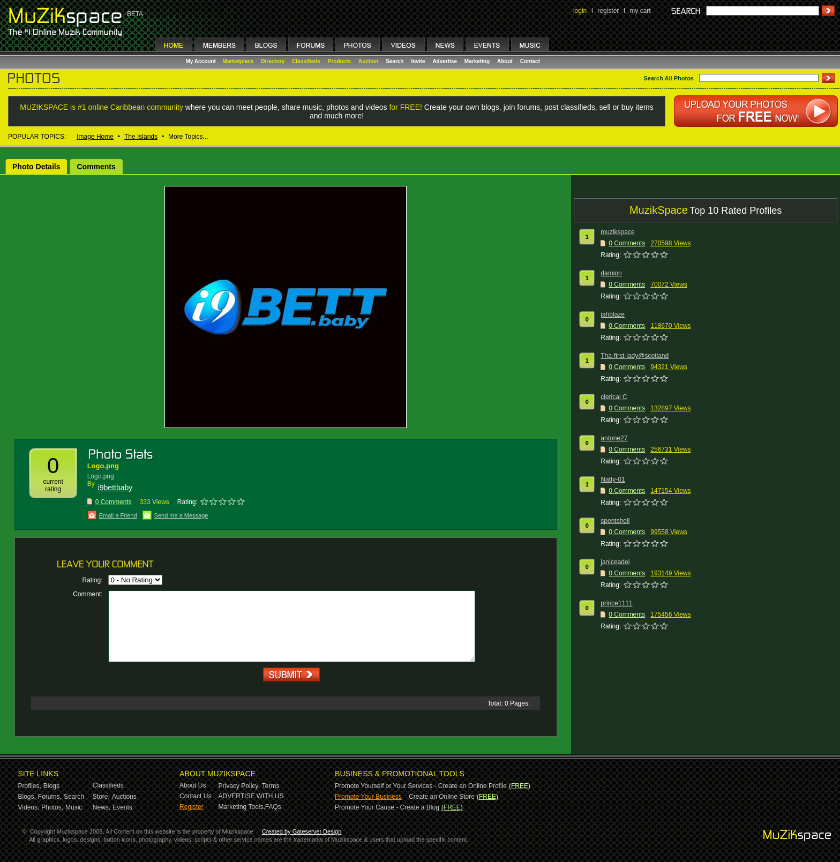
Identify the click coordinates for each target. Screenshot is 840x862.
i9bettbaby (115, 487)
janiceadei (615, 562)
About (505, 61)
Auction (368, 61)
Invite (418, 61)
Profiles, (29, 786)
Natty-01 (613, 479)
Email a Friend (118, 515)
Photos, (52, 807)
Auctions (124, 796)
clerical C (614, 397)
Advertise (444, 61)
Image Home (95, 136)
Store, (101, 796)
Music (73, 807)
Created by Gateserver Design (302, 831)
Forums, (50, 796)
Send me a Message (181, 515)
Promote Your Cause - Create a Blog (387, 807)
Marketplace (238, 61)
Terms (271, 786)
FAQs (273, 807)
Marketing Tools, (242, 807)
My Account (202, 61)
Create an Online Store (442, 796)
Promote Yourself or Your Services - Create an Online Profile (421, 786)
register (608, 10)
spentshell (615, 520)
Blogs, (27, 796)
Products (339, 61)
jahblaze (613, 314)
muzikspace (617, 232)
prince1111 (616, 603)
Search (394, 61)
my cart (639, 10)
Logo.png (103, 466)
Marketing (477, 61)
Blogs (51, 786)
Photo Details (36, 166)
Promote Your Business (368, 796)
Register (191, 807)
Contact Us (195, 796)
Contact (530, 61)
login (580, 10)
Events (122, 807)
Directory (272, 61)
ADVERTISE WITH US (251, 796)
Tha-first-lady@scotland (635, 355)
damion (611, 273)
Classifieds (306, 61)
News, (101, 807)
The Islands (141, 136)
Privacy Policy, (239, 786)
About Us (192, 785)
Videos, (29, 807)
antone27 (614, 438)
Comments (96, 166)
